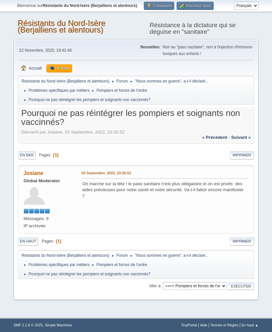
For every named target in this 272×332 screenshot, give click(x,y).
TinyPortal (189, 325)
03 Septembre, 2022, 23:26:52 (106, 173)
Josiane (33, 173)
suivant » (241, 137)
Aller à (154, 286)
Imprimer (242, 155)
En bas (26, 155)
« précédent (214, 137)
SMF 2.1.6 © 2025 (28, 325)
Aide (203, 325)
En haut (28, 241)
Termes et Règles (224, 325)
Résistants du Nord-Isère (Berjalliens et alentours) (61, 26)
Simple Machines (58, 325)
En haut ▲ (250, 325)
